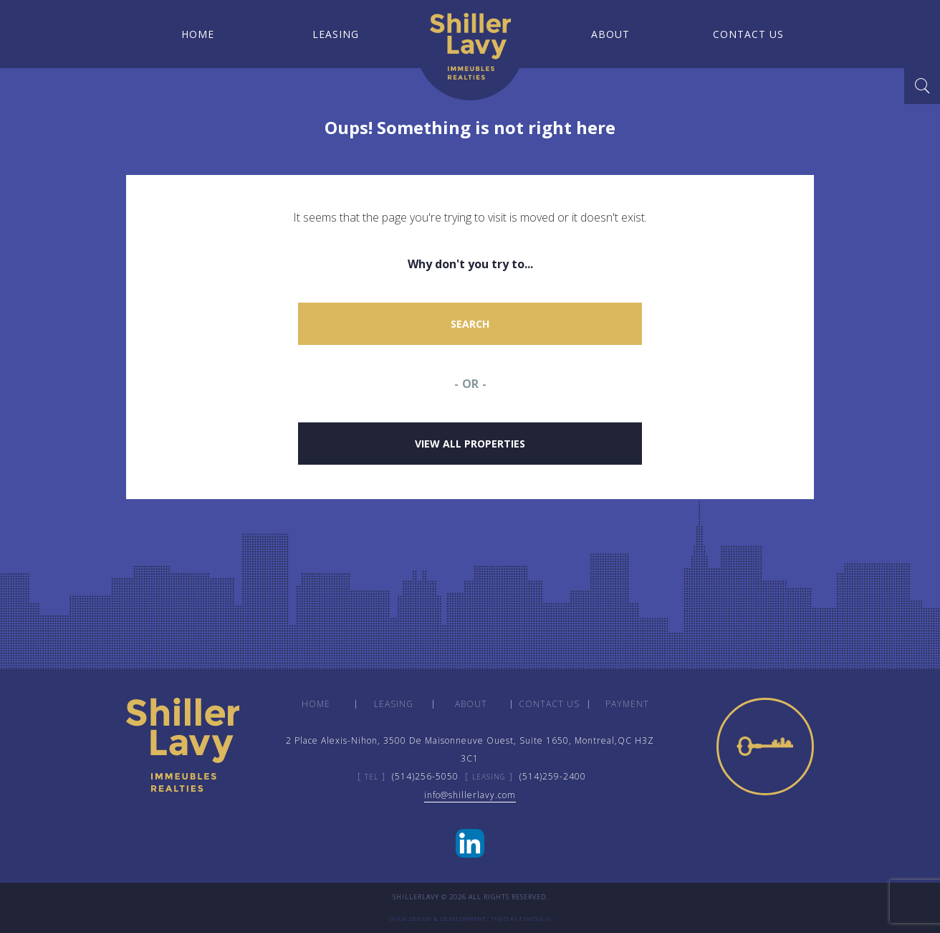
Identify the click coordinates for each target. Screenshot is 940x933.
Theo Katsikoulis (521, 918)
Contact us (745, 34)
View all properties (470, 443)
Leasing (333, 34)
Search (470, 324)
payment (627, 704)
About (607, 34)
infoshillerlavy (470, 795)
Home (194, 34)
